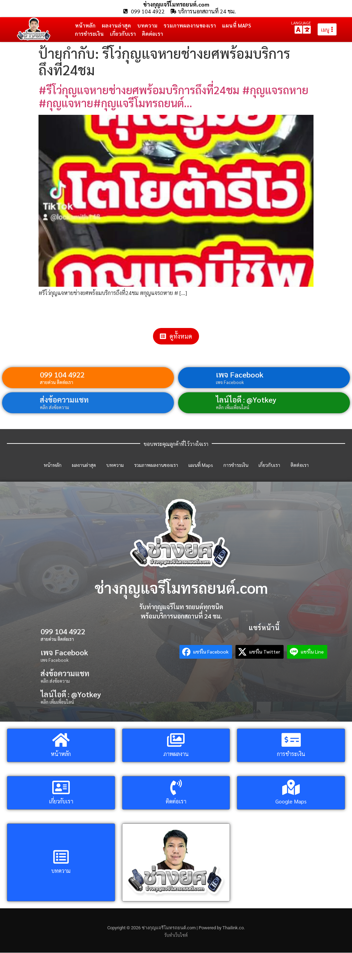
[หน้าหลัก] (61, 740)
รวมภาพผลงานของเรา (190, 25)
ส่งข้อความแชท (64, 399)
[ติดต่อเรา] (176, 787)
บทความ (147, 25)
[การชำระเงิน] (291, 740)
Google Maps (291, 801)
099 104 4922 (62, 374)
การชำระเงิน (89, 33)
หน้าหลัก (85, 25)
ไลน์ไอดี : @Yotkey (246, 399)
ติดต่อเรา (152, 33)
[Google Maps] (291, 787)
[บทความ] (61, 857)
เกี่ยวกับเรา (123, 33)
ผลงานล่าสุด (116, 25)
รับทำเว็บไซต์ (176, 935)
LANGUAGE (301, 22)
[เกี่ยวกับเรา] (61, 787)
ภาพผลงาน (176, 753)
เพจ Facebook (239, 374)
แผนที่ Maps (236, 25)
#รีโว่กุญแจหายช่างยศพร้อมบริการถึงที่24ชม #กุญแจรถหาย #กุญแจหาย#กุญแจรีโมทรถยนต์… (173, 96)
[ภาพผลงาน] (176, 740)
